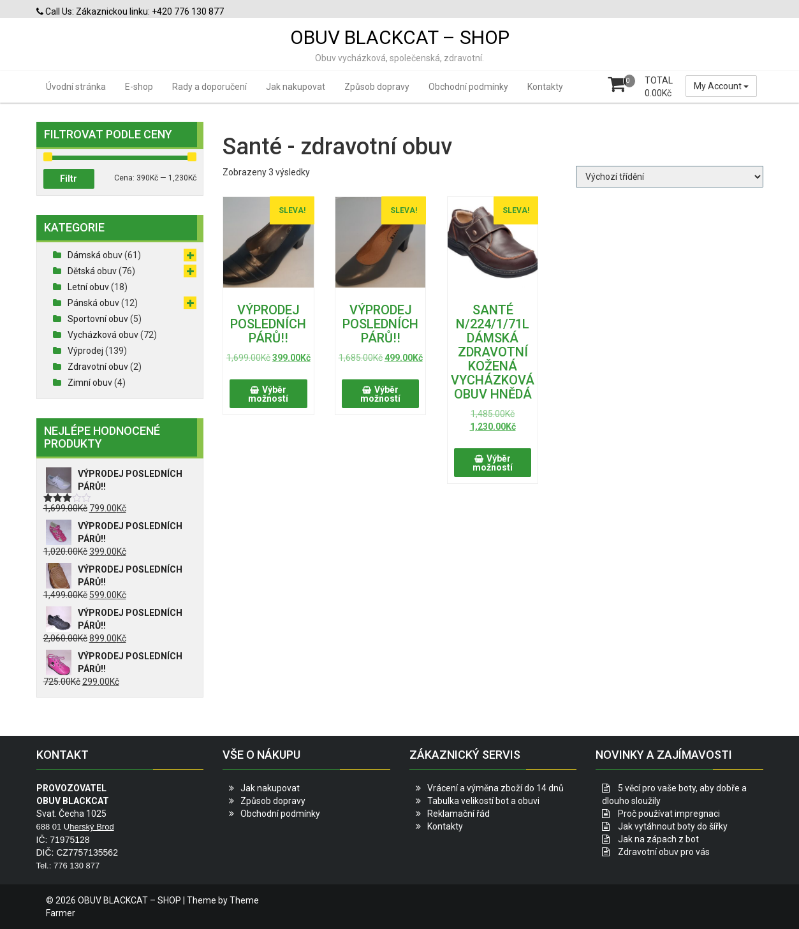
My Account (721, 86)
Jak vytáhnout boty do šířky (673, 826)
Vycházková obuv (103, 335)
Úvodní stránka (76, 87)
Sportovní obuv (98, 319)
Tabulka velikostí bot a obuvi (483, 801)
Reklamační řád (458, 813)
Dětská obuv (92, 271)
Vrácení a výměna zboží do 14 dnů (495, 788)
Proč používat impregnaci (669, 813)
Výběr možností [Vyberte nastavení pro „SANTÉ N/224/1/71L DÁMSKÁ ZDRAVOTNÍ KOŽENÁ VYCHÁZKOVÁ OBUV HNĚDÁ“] (493, 462)
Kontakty (545, 87)
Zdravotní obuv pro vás (664, 852)
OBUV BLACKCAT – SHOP (399, 37)
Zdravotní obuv (98, 367)
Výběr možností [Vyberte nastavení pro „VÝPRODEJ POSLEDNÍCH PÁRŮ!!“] (268, 394)
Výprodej (85, 351)
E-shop (139, 87)
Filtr (68, 178)
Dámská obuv (95, 255)
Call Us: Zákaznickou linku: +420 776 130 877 (130, 11)
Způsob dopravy (376, 87)
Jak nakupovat (295, 87)
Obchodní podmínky (468, 87)
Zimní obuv (90, 382)
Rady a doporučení (209, 87)
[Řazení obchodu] (669, 176)
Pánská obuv (93, 303)
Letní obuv (88, 287)
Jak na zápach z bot (658, 839)
